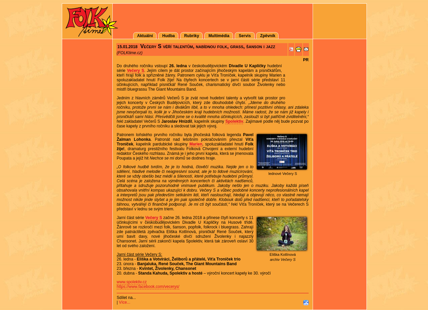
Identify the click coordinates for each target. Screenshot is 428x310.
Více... (124, 302)
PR (306, 60)
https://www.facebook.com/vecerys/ (148, 286)
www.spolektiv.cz (132, 282)
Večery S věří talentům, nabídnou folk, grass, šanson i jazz (207, 46)
